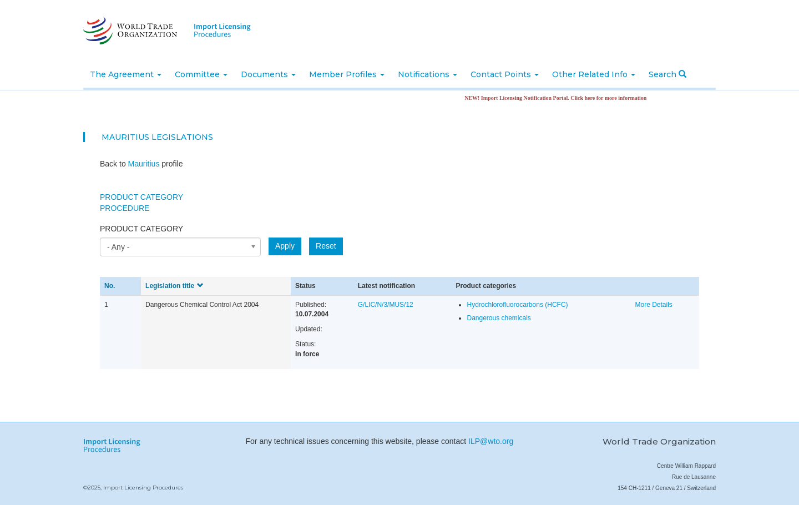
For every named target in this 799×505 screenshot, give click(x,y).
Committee (201, 74)
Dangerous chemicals (498, 318)
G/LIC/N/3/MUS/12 (385, 305)
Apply (285, 245)
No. (109, 286)
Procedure (124, 208)
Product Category (141, 197)
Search (667, 74)
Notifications (427, 74)
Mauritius (125, 137)
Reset (326, 245)
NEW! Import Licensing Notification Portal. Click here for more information (559, 98)
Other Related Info (593, 74)
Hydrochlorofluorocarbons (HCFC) (517, 305)
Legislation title (174, 286)
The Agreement (125, 74)
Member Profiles (347, 74)
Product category (141, 228)
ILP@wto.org (490, 441)
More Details (653, 305)
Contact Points (505, 74)
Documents (268, 74)
